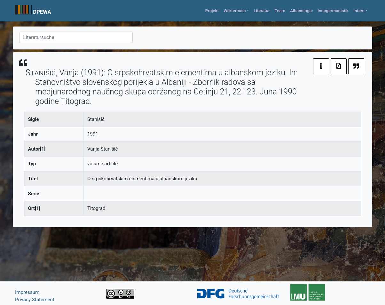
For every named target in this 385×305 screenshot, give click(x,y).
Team (280, 10)
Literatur (262, 10)
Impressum (27, 292)
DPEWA (42, 12)
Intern (359, 10)
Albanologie (301, 10)
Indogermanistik (333, 10)
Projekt (212, 10)
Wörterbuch (235, 10)
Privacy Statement (34, 299)
